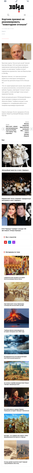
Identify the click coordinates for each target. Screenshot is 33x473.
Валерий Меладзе (18, 114)
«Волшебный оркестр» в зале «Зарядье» (15, 170)
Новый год (10, 114)
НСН (14, 65)
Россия (15, 112)
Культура (9, 112)
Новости (4, 31)
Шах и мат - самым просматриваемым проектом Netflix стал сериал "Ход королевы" (12, 130)
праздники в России (23, 112)
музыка (4, 114)
